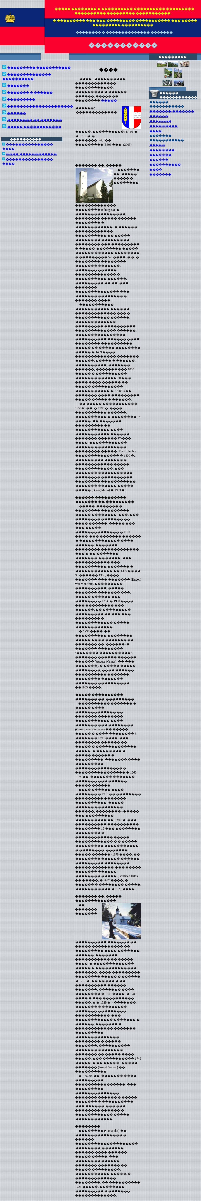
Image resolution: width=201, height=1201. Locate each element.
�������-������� (171, 111)
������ (158, 116)
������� (160, 121)
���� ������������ (31, 154)
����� (109, 100)
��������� (163, 126)
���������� (165, 164)
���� (155, 131)
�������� (162, 150)
